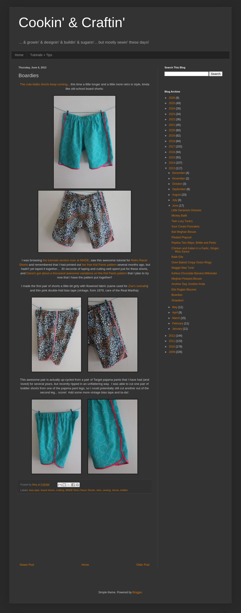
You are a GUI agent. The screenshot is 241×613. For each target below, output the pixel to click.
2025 (172, 103)
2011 (172, 341)
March (176, 318)
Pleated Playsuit (181, 237)
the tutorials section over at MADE (66, 260)
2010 (172, 346)
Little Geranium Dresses (186, 210)
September (179, 189)
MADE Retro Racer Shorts (80, 490)
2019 (172, 135)
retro (98, 490)
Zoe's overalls (137, 286)
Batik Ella (177, 257)
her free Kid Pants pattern (99, 264)
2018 (172, 141)
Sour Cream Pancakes (185, 226)
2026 (172, 97)
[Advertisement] (84, 528)
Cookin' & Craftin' (72, 22)
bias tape (34, 490)
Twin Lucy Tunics (182, 221)
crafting (60, 490)
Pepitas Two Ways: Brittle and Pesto (193, 242)
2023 (172, 114)
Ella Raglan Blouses (183, 289)
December (179, 173)
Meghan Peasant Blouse (186, 278)
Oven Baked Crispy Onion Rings (191, 262)
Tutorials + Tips (41, 55)
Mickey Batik (179, 215)
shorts (115, 490)
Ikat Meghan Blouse (183, 231)
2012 (172, 335)
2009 (172, 352)
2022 (172, 119)
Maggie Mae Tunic (182, 267)
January (177, 328)
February (178, 323)
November (179, 178)
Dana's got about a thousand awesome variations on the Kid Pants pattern (76, 273)
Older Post (142, 564)
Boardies (176, 295)
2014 (172, 162)
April (175, 312)
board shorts (48, 490)
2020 (172, 130)
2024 (172, 108)
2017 (172, 146)
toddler (124, 490)
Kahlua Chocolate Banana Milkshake (194, 273)
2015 (172, 157)
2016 (172, 152)
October (177, 183)
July (175, 200)
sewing (107, 490)
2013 (172, 168)
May (175, 307)
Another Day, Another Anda (188, 284)
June (175, 205)
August (177, 194)
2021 (172, 125)
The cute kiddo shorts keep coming (43, 84)
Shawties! (177, 300)
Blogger (137, 592)
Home (19, 55)
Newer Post (27, 564)
